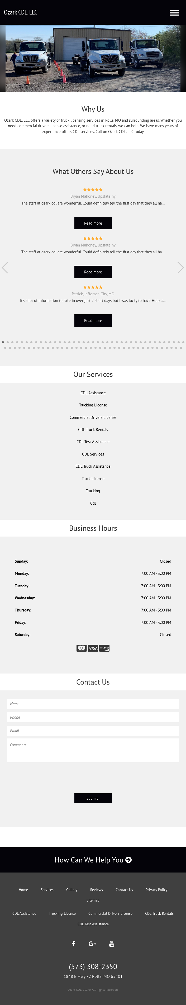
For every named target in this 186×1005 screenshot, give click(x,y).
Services (47, 889)
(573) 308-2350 (93, 966)
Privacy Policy (157, 889)
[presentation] (47, 775)
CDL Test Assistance (93, 441)
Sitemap (93, 900)
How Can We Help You (93, 860)
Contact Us (124, 889)
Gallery (72, 889)
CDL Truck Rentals (93, 429)
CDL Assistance (93, 392)
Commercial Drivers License (93, 417)
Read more (93, 223)
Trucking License (93, 404)
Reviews (96, 889)
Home (23, 889)
